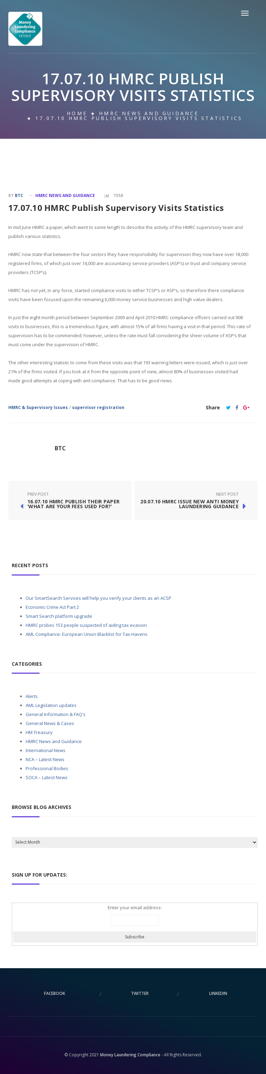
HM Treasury (39, 732)
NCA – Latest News (45, 759)
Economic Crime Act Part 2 (52, 607)
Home (77, 113)
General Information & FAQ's (56, 714)
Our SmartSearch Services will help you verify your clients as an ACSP (98, 598)
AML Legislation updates (51, 705)
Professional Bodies (47, 768)
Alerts (32, 696)
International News (45, 750)
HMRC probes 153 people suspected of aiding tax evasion (86, 625)
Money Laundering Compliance (130, 1055)
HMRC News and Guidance (149, 113)
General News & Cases (50, 723)
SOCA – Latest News (47, 777)
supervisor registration (98, 407)
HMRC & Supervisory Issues (38, 407)
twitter (140, 993)
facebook (54, 993)
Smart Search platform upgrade (59, 616)
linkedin (218, 993)
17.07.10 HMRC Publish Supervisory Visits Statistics (116, 207)
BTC (19, 195)
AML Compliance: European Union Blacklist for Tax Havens (87, 634)
